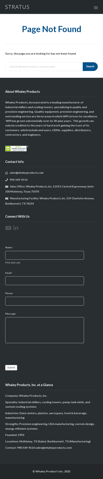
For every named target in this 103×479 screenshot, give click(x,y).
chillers (22, 107)
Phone (9, 293)
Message (11, 313)
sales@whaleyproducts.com (53, 447)
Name (9, 247)
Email (9, 272)
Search (90, 66)
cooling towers (43, 107)
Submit (11, 367)
